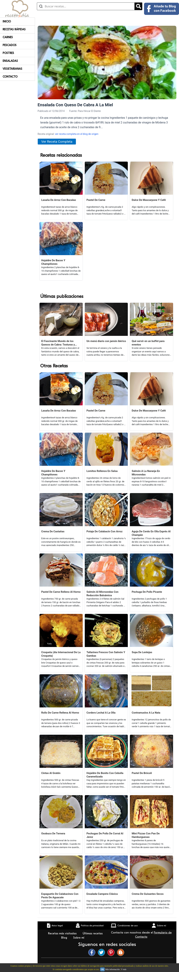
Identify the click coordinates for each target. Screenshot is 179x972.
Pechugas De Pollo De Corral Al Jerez (105, 835)
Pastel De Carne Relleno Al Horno (61, 591)
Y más (123, 969)
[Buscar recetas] (86, 6)
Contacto (10, 76)
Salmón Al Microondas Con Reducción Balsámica (103, 593)
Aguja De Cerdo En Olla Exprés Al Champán (151, 533)
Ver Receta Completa (56, 142)
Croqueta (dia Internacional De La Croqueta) (61, 654)
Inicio (7, 21)
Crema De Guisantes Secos (147, 893)
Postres (8, 53)
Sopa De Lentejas (142, 652)
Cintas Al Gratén (50, 773)
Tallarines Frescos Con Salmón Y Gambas (106, 654)
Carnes (8, 37)
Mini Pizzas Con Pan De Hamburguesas (146, 835)
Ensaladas (10, 61)
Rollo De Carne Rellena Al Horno (60, 712)
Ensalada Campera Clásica (102, 893)
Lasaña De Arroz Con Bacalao (58, 200)
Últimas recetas (93, 933)
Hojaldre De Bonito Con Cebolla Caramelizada (105, 775)
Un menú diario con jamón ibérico (106, 341)
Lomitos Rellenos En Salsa (102, 471)
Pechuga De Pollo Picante (147, 591)
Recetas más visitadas (62, 933)
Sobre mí (79, 937)
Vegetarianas (12, 68)
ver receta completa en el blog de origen (76, 134)
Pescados (9, 45)
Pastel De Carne (96, 200)
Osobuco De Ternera (53, 833)
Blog (64, 937)
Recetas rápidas (14, 29)
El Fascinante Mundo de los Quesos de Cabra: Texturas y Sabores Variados (58, 343)
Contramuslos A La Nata (146, 712)
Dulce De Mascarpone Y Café (149, 200)
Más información (112, 969)
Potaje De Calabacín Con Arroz (105, 531)
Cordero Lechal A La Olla (101, 712)
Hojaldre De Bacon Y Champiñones (53, 262)
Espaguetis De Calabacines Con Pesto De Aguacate (59, 895)
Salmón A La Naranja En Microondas (146, 472)
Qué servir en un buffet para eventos (148, 343)
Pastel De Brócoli (142, 773)
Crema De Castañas (52, 531)
